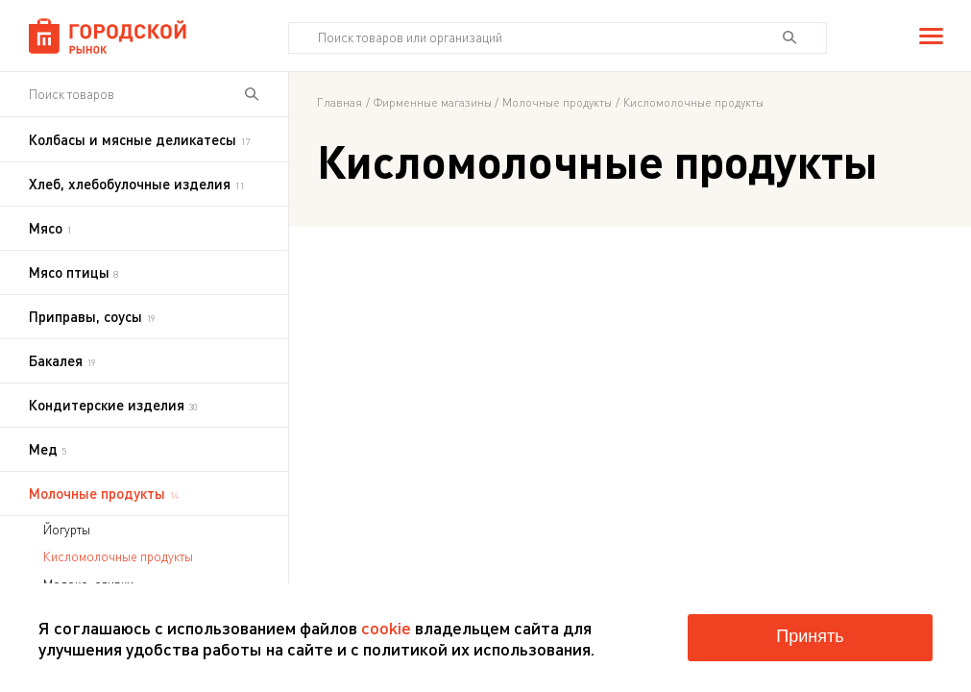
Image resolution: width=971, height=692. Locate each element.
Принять (809, 636)
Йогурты (66, 529)
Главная (339, 103)
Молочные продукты (557, 103)
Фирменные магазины (433, 103)
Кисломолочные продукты (118, 556)
